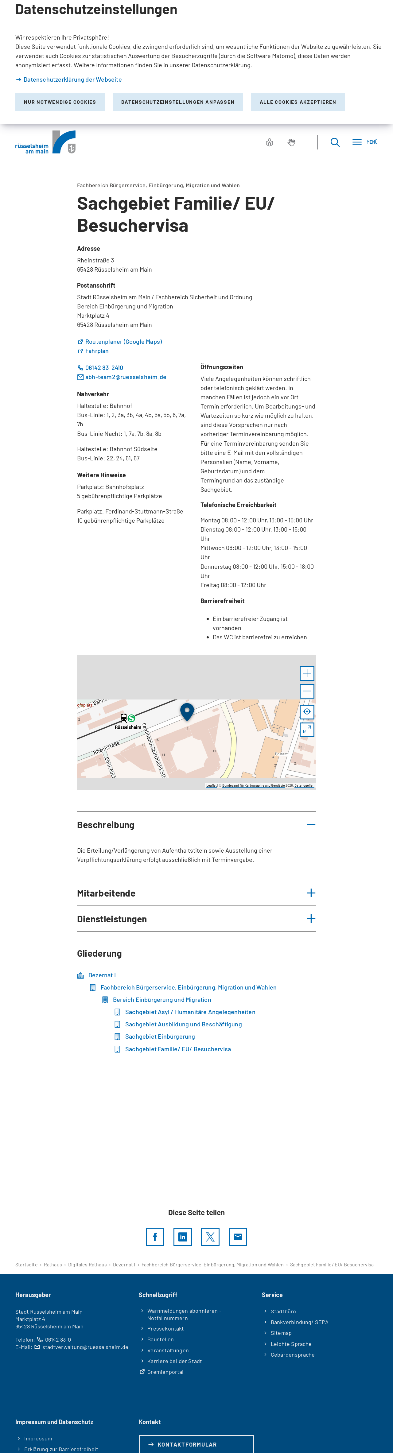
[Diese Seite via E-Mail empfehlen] (238, 1237)
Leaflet (211, 785)
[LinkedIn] (182, 1237)
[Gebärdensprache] (291, 142)
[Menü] (365, 142)
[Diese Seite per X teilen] (210, 1237)
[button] (307, 673)
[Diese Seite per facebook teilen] (155, 1237)
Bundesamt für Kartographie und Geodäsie (253, 785)
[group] (196, 722)
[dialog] (196, 62)
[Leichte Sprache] (269, 142)
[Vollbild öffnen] (307, 730)
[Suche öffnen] (335, 142)
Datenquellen (304, 785)
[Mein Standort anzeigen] (307, 712)
